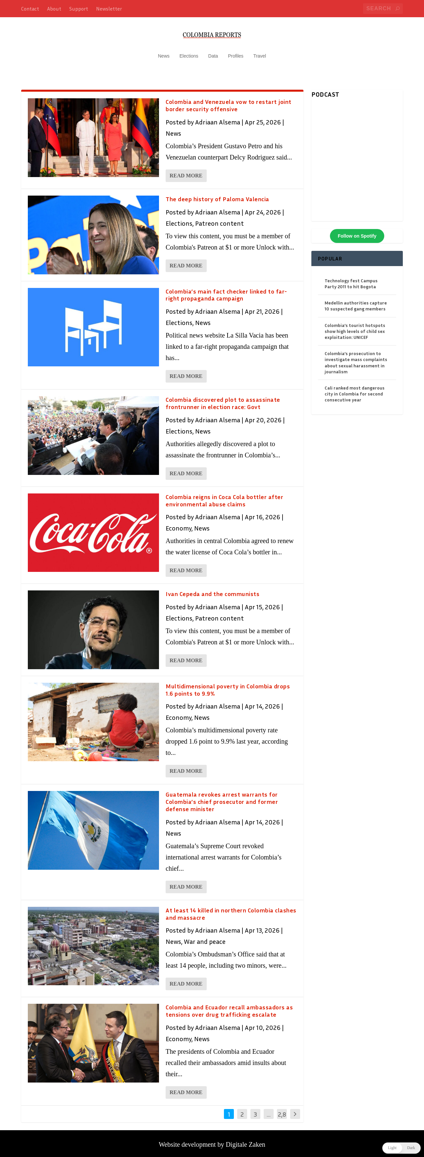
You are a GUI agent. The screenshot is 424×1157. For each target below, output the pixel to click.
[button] (401, 1148)
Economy (178, 525)
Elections (189, 53)
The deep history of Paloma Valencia (217, 196)
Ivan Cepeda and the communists (212, 590)
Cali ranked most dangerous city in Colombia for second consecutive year (355, 390)
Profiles (235, 53)
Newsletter (109, 8)
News (164, 53)
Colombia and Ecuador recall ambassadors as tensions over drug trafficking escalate (229, 1007)
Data (213, 53)
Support (78, 8)
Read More (186, 172)
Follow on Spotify (357, 232)
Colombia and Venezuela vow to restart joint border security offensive (229, 102)
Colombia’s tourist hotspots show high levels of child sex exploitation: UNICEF (355, 328)
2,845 (282, 1116)
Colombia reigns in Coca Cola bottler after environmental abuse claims (224, 497)
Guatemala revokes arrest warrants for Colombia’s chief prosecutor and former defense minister (222, 799)
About (54, 8)
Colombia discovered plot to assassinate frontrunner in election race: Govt (223, 400)
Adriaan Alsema (217, 119)
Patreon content (219, 220)
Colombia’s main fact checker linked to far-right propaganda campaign (226, 291)
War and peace (205, 938)
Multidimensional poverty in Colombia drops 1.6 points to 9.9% (228, 686)
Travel (259, 53)
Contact (30, 8)
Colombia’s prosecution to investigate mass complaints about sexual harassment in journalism (356, 359)
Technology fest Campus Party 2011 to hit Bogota (351, 280)
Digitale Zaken (245, 1141)
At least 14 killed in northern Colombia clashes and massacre (231, 910)
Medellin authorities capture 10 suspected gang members (356, 302)
